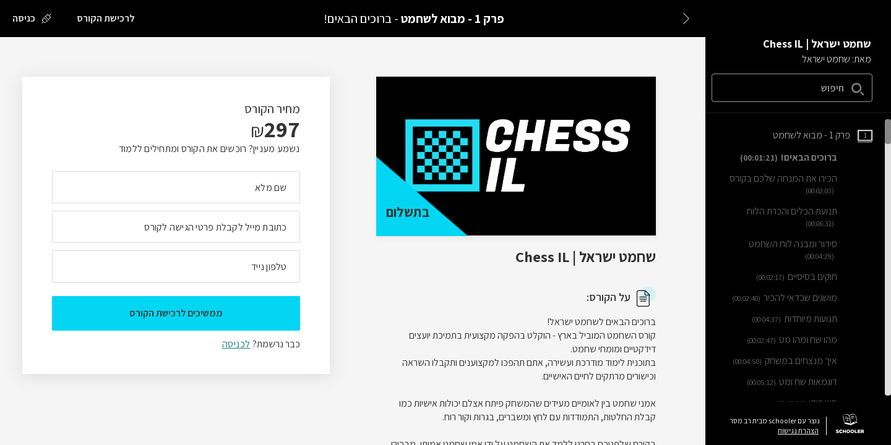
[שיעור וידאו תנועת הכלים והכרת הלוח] (800, 217)
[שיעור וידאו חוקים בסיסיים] (814, 277)
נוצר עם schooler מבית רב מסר (775, 421)
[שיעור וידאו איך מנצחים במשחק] (802, 361)
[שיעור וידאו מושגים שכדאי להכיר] (802, 298)
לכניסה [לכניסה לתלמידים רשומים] (236, 343)
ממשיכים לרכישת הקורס (176, 313)
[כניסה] (32, 18)
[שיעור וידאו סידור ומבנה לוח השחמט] (800, 250)
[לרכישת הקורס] (105, 18)
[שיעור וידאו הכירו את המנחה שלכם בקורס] (800, 184)
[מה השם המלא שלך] (176, 187)
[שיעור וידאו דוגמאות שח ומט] (809, 382)
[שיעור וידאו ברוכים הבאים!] (806, 157)
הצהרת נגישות (798, 430)
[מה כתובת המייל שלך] (176, 227)
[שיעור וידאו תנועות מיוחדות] (812, 319)
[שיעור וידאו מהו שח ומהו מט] (809, 340)
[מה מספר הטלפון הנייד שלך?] (176, 266)
